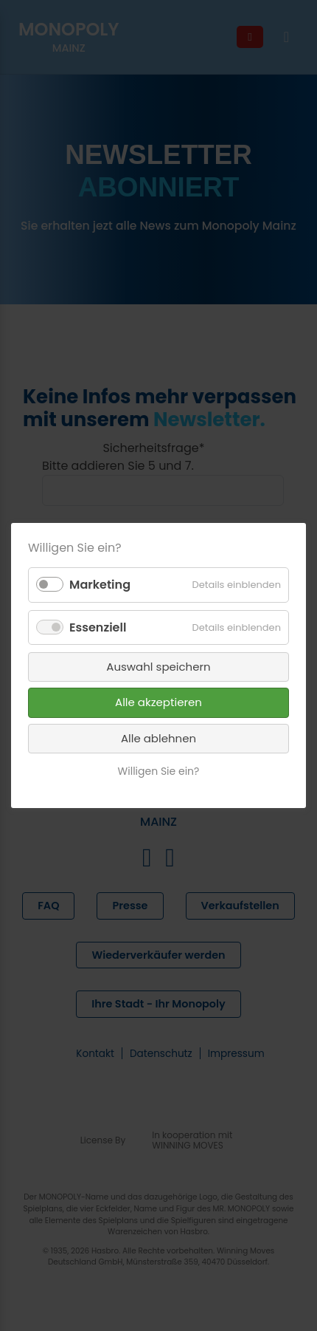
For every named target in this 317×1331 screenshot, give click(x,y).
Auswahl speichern (158, 666)
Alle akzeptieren (158, 702)
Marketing (99, 584)
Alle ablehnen (158, 738)
